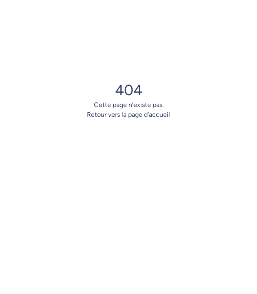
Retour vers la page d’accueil (128, 114)
